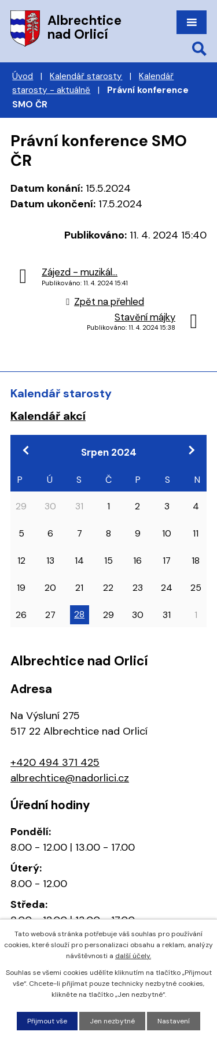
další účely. (133, 955)
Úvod (22, 76)
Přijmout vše (47, 1021)
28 (79, 614)
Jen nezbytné (112, 1021)
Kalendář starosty (86, 76)
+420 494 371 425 (55, 762)
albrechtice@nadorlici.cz (69, 778)
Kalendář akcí (48, 415)
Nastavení (173, 1021)
